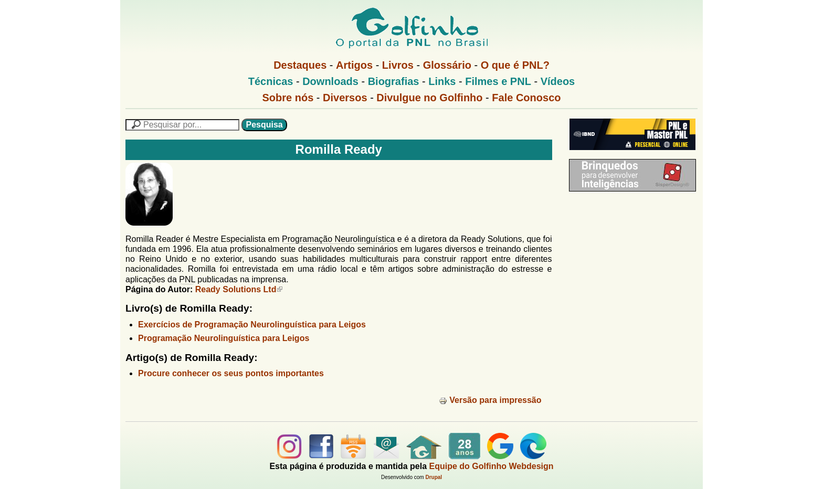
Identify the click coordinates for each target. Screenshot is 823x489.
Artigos (354, 65)
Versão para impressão (490, 400)
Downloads (330, 81)
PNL (187, 279)
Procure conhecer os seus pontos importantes (231, 373)
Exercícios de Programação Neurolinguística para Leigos (252, 324)
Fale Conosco (526, 97)
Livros (398, 65)
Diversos (345, 97)
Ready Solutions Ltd (239, 289)
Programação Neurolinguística (338, 239)
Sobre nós (288, 97)
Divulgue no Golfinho (429, 97)
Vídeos (558, 81)
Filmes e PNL (498, 81)
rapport (473, 258)
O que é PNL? (515, 65)
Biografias (393, 81)
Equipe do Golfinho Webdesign (491, 466)
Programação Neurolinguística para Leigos (223, 338)
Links (442, 81)
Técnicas (270, 81)
